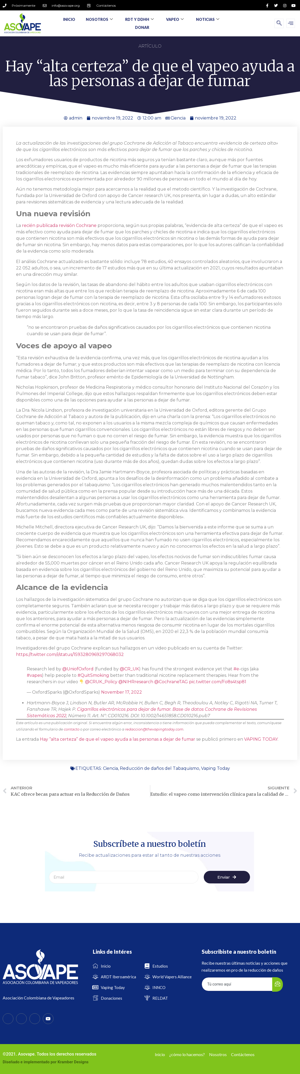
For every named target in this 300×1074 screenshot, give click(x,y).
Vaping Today (215, 768)
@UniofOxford (78, 668)
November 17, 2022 (121, 692)
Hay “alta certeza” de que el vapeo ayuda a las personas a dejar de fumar (117, 739)
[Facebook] (8, 1018)
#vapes (34, 675)
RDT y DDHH (139, 19)
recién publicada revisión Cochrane (60, 225)
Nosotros (99, 19)
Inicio (69, 19)
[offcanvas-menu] (290, 23)
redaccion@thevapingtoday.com (154, 729)
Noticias (207, 19)
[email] (237, 984)
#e (236, 668)
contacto (71, 729)
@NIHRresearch (135, 681)
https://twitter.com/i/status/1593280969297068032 (70, 654)
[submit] (277, 984)
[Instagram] (34, 1018)
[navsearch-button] (279, 23)
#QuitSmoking (93, 675)
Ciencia (178, 118)
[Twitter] (21, 1018)
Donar (142, 27)
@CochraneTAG (171, 681)
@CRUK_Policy (101, 681)
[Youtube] (48, 1018)
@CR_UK (129, 668)
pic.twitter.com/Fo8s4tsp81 (217, 681)
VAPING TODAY (261, 739)
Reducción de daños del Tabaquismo (159, 768)
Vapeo (175, 19)
